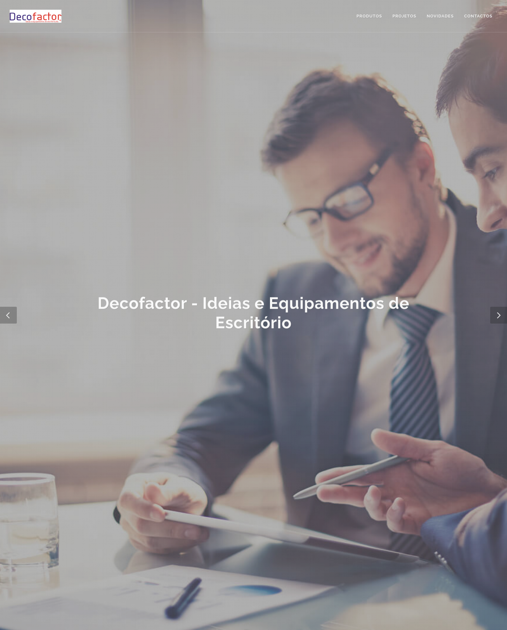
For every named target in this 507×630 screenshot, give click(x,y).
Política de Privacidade (93, 513)
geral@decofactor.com (349, 486)
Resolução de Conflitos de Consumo (161, 513)
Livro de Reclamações (229, 513)
